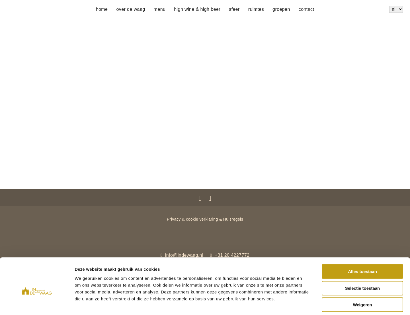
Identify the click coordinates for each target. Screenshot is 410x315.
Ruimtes (256, 9)
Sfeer (234, 9)
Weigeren (362, 278)
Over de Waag (130, 9)
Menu (160, 9)
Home (102, 9)
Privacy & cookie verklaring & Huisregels (205, 219)
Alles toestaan (362, 245)
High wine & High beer (197, 9)
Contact (306, 9)
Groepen (281, 9)
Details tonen (307, 303)
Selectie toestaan (362, 262)
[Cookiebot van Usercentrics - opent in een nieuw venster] (37, 304)
